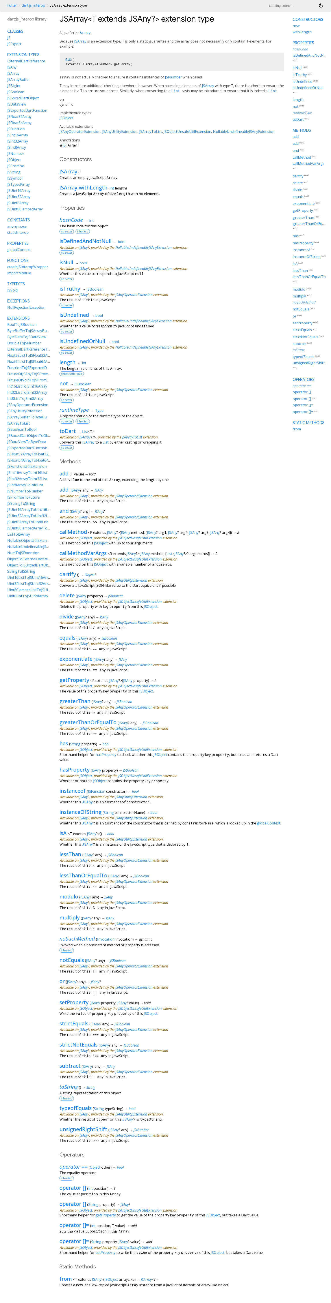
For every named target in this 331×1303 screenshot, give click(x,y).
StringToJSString (21, 571)
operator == (73, 1166)
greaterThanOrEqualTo (87, 722)
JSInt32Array (17, 141)
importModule (19, 273)
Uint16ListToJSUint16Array (29, 577)
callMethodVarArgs (83, 553)
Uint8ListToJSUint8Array (27, 596)
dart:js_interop (33, 5)
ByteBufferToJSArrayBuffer (30, 330)
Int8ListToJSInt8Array (25, 398)
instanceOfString (80, 811)
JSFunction (96, 791)
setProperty (74, 1002)
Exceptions (18, 301)
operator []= (74, 1225)
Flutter (12, 5)
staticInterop (18, 232)
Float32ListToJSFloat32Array (30, 355)
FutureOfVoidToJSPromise (29, 380)
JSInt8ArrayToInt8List (25, 485)
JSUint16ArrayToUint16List (29, 509)
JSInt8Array (16, 147)
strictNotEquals (78, 1044)
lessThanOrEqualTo (83, 875)
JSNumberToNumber (25, 491)
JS (64, 145)
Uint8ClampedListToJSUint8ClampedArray (42, 589)
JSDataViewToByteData (26, 441)
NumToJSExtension (23, 552)
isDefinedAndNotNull (85, 241)
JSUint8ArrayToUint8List (27, 522)
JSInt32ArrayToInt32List (27, 478)
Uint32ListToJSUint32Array (29, 583)
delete (67, 595)
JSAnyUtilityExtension (119, 131)
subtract (70, 1065)
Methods (302, 130)
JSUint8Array (17, 202)
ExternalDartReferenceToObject (33, 349)
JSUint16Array (18, 190)
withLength (302, 32)
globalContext (268, 823)
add (63, 473)
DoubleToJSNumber (24, 343)
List (175, 90)
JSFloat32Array (19, 116)
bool (121, 241)
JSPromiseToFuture (23, 497)
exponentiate (75, 658)
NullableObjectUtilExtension (30, 540)
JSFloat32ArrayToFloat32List (30, 454)
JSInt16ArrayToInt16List (27, 472)
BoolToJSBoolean (22, 324)
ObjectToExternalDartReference (33, 559)
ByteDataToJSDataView (26, 336)
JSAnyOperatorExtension (79, 131)
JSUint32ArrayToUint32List (29, 515)
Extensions (18, 318)
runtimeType (74, 409)
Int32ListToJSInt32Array (27, 392)
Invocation (106, 939)
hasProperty (106, 754)
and (64, 510)
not (63, 383)
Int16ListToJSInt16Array (27, 386)
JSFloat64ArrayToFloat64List (30, 460)
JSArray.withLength (83, 187)
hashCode (71, 219)
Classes (15, 31)
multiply (69, 917)
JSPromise (15, 165)
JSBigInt (13, 85)
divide (66, 616)
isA (63, 833)
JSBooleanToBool (22, 429)
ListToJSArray (18, 534)
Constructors (308, 19)
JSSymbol (14, 178)
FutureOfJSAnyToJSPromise (30, 373)
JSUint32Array (18, 196)
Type (99, 410)
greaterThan (75, 701)
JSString (13, 172)
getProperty (74, 679)
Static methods (308, 422)
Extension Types (23, 54)
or (62, 981)
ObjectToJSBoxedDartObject (30, 565)
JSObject (66, 117)
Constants (18, 220)
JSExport (14, 43)
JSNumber (173, 77)
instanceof (72, 790)
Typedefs (16, 284)
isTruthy (69, 288)
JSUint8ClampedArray (25, 209)
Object (89, 574)
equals (67, 637)
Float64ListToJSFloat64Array (30, 361)
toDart (67, 430)
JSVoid (12, 290)
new (296, 25)
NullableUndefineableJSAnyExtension (243, 131)
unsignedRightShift (83, 1129)
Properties (18, 243)
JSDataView (16, 104)
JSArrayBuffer (18, 79)
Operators (303, 379)
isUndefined (74, 314)
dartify (67, 574)
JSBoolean (95, 289)
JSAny (84, 247)
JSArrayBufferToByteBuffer (30, 417)
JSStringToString (21, 503)
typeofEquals (75, 1108)
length (67, 362)
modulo (68, 896)
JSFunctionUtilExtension (27, 466)
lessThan (70, 854)
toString (68, 1086)
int (112, 188)
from (65, 1278)
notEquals (71, 959)
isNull (66, 262)
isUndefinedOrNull (82, 341)
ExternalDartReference (26, 61)
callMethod (73, 531)
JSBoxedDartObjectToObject (30, 435)
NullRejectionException (26, 307)
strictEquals (73, 1023)
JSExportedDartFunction (27, 110)
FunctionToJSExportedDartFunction (36, 367)
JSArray (80, 41)
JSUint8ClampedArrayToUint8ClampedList (42, 528)
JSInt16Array (17, 135)
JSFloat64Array (19, 122)
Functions (18, 260)
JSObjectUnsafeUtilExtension (187, 131)
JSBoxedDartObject (23, 98)
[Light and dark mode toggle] (320, 5)
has (63, 743)
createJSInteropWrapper (27, 266)
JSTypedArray (18, 184)
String (75, 744)
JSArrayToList (150, 131)
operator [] (72, 1187)
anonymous (17, 226)
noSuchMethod (77, 938)
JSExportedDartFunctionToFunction (36, 447)
